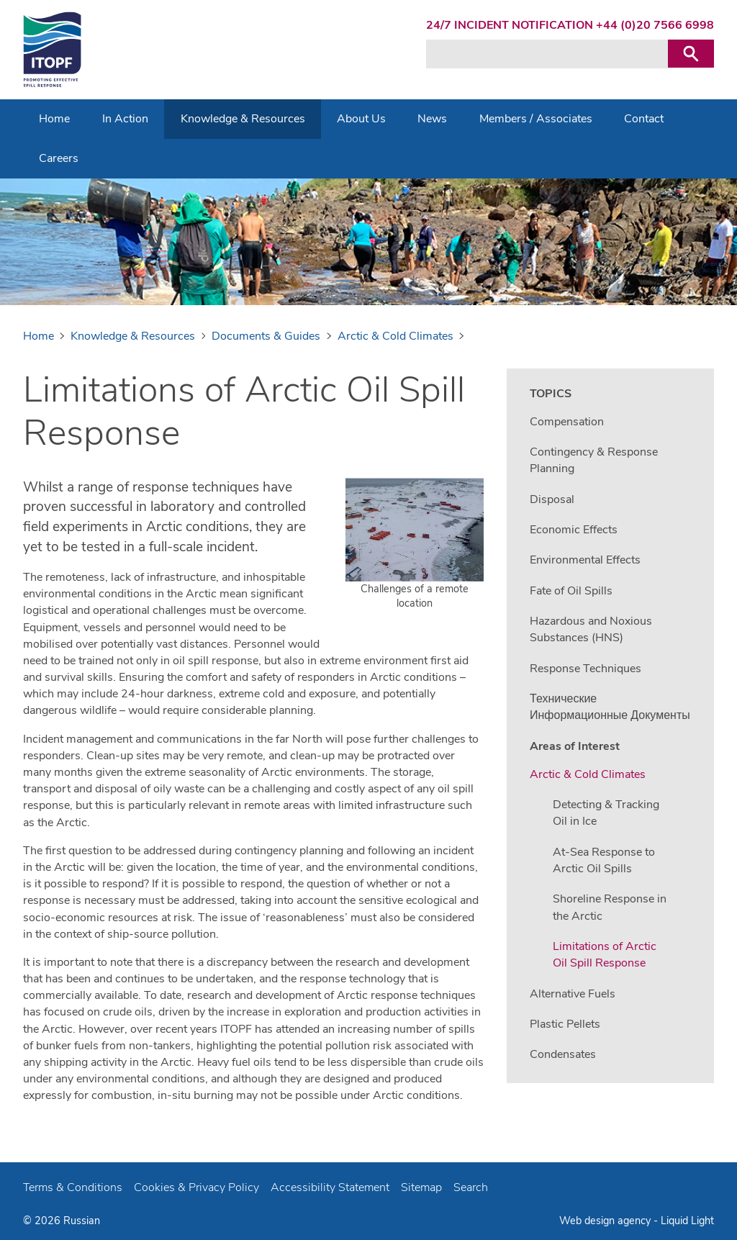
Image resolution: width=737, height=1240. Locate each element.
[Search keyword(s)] (547, 54)
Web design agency (606, 1220)
